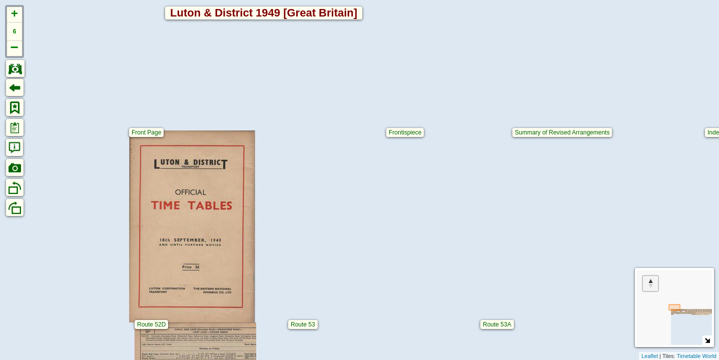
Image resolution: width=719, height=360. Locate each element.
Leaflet (649, 356)
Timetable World (696, 356)
